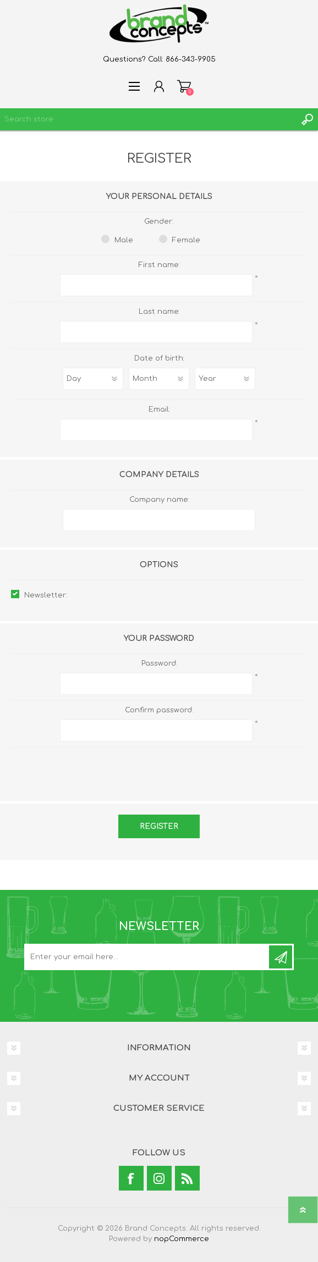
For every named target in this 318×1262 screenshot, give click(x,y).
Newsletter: (46, 595)
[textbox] (148, 119)
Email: (159, 409)
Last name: (159, 312)
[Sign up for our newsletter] (147, 956)
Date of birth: (159, 358)
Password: (159, 663)
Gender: (159, 221)
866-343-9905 (191, 59)
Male (123, 240)
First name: (159, 265)
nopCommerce (181, 1239)
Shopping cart (184, 86)
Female (186, 240)
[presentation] (159, 769)
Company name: (159, 499)
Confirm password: (159, 710)
